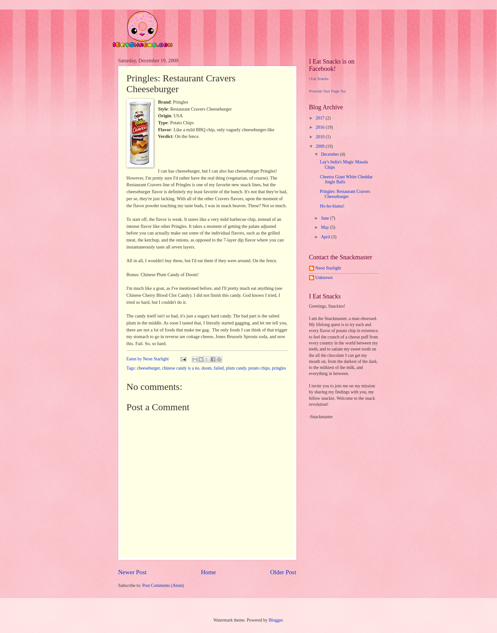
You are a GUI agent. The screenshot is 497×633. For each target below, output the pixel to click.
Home (208, 572)
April (326, 237)
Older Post (283, 572)
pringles (279, 368)
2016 (321, 127)
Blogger (276, 620)
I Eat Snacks (319, 79)
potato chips (259, 368)
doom (206, 368)
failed (219, 368)
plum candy (236, 368)
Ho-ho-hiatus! (332, 206)
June (325, 218)
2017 (321, 118)
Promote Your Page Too (327, 91)
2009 (321, 146)
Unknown (324, 277)
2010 (321, 136)
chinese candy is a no (180, 368)
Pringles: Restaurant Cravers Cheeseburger (345, 194)
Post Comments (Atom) (163, 585)
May (325, 227)
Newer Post (132, 572)
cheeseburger (148, 368)
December (330, 154)
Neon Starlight (328, 268)
